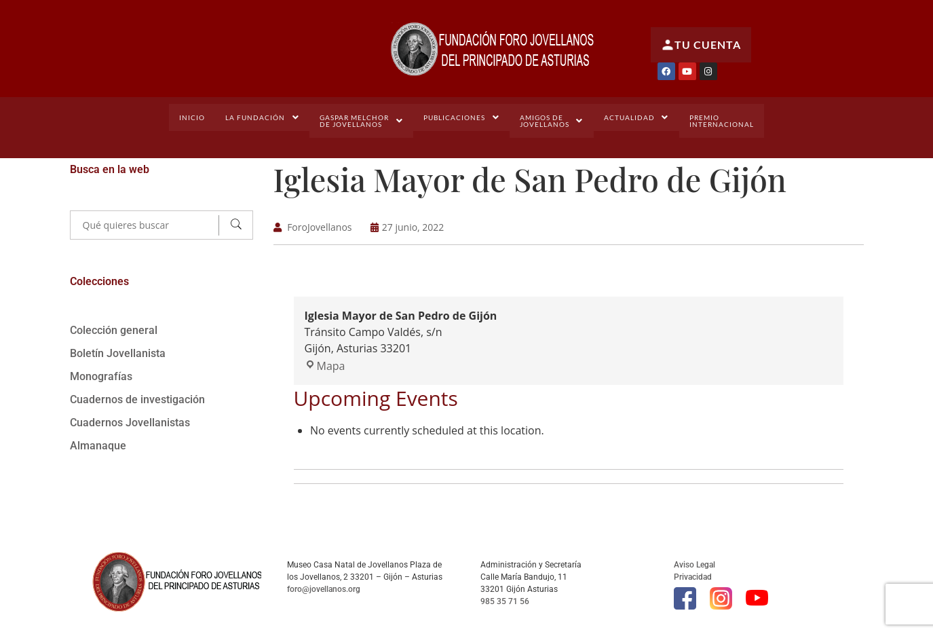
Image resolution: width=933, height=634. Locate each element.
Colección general (113, 330)
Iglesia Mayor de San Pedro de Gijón (537, 178)
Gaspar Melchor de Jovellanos (362, 120)
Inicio (194, 117)
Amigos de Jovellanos (551, 120)
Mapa (325, 365)
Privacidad (693, 576)
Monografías (101, 376)
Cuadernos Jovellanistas (130, 422)
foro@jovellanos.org (323, 588)
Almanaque (98, 445)
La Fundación (264, 117)
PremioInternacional (720, 120)
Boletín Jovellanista (118, 353)
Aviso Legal (694, 564)
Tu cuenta (701, 45)
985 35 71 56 (504, 600)
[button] (264, 117)
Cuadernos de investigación (137, 399)
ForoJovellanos (319, 226)
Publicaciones (461, 117)
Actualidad (635, 117)
